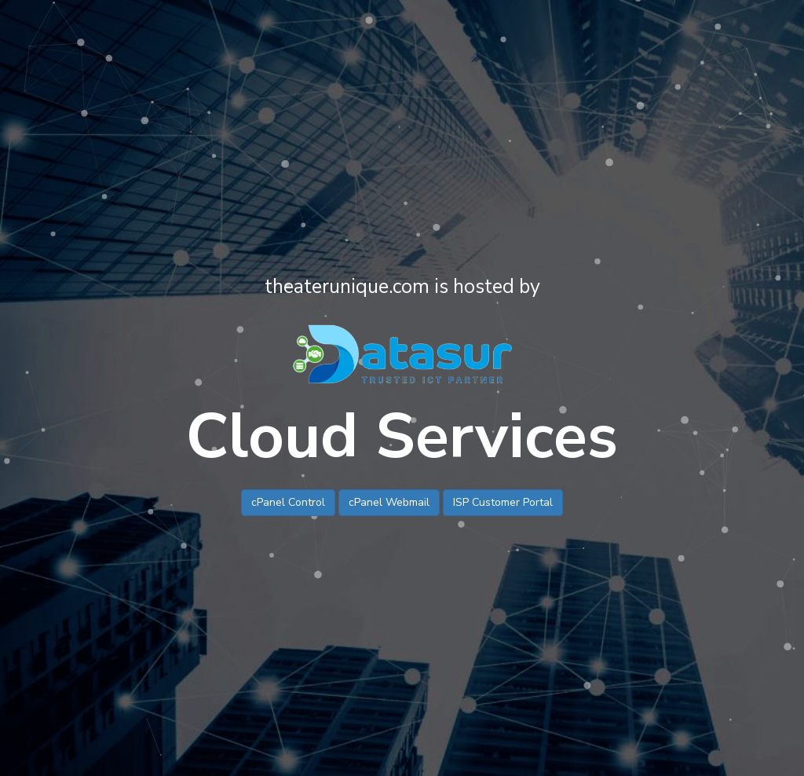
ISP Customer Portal (503, 502)
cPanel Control (288, 502)
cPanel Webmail (389, 502)
